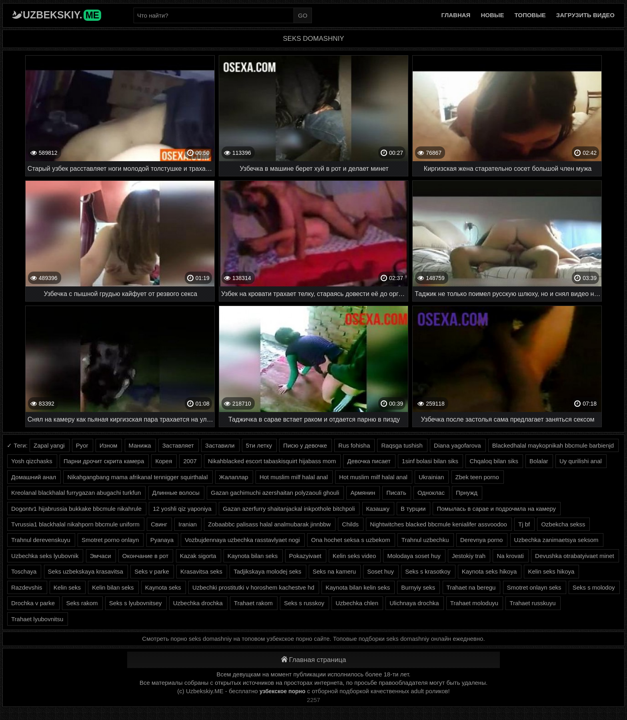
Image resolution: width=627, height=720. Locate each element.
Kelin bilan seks (113, 587)
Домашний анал (33, 477)
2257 (313, 699)
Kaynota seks (163, 587)
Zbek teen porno (477, 477)
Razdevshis (26, 587)
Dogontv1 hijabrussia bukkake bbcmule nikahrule (76, 508)
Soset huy (380, 571)
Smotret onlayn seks (534, 587)
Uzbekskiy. (62, 14)
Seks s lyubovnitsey (135, 603)
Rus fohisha (354, 445)
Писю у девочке (305, 445)
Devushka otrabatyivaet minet (574, 555)
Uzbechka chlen (356, 603)
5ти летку (259, 445)
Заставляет (178, 445)
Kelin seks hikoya (551, 571)
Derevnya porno (481, 539)
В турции (413, 508)
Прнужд (466, 492)
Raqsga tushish (401, 445)
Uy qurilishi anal (580, 461)
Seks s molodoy (594, 587)
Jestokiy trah (468, 555)
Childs (350, 524)
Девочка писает (369, 461)
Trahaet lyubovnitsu (37, 619)
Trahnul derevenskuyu (40, 539)
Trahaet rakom (253, 603)
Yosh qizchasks (31, 461)
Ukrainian (431, 477)
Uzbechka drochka (198, 603)
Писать (396, 492)
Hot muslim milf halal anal (294, 477)
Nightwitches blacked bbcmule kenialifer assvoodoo (438, 524)
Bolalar (538, 461)
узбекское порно (283, 691)
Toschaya (23, 571)
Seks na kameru (334, 571)
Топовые (529, 15)
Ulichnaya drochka (414, 603)
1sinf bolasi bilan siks (430, 461)
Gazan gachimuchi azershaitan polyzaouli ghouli (275, 492)
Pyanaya (162, 539)
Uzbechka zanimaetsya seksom (556, 539)
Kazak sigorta (198, 555)
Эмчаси (100, 555)
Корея (163, 461)
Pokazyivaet (305, 555)
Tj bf (524, 524)
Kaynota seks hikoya (489, 571)
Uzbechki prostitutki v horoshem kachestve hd (253, 587)
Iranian (187, 524)
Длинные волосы (176, 492)
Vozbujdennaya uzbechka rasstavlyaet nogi (242, 539)
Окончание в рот (145, 555)
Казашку (377, 508)
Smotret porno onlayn (110, 539)
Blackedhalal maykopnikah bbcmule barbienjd (553, 445)
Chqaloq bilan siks (493, 461)
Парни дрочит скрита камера (104, 461)
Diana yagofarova (457, 445)
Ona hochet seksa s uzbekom (350, 539)
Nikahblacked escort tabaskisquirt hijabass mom (272, 461)
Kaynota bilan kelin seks (357, 587)
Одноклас (431, 492)
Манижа (140, 445)
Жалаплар (233, 477)
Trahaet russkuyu (532, 603)
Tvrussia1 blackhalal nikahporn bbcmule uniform (75, 524)
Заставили (219, 445)
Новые (492, 15)
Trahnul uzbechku (425, 539)
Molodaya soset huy (413, 555)
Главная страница (313, 660)
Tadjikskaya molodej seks (267, 571)
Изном (109, 445)
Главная (456, 15)
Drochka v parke (33, 603)
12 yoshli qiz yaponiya (182, 508)
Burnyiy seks (418, 587)
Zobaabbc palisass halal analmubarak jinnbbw (269, 524)
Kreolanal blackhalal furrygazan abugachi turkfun (76, 492)
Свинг (159, 524)
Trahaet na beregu (471, 587)
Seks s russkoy (304, 603)
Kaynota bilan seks (253, 555)
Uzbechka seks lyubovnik (44, 555)
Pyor (82, 445)
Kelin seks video (354, 555)
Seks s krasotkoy (427, 571)
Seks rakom (82, 603)
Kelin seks (67, 587)
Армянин (362, 492)
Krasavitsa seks (201, 571)
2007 (189, 461)
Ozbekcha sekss (563, 524)
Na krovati (510, 555)
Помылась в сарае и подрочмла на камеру (496, 508)
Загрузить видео (585, 15)
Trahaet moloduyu (474, 603)
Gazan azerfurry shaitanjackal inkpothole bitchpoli (289, 508)
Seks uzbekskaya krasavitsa (85, 571)
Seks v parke (151, 571)
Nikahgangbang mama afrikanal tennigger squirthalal (137, 477)
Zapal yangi (49, 445)
